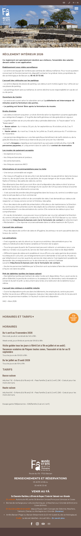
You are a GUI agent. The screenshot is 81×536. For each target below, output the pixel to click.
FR (73, 3)
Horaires (59, 511)
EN (77, 3)
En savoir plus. (58, 518)
